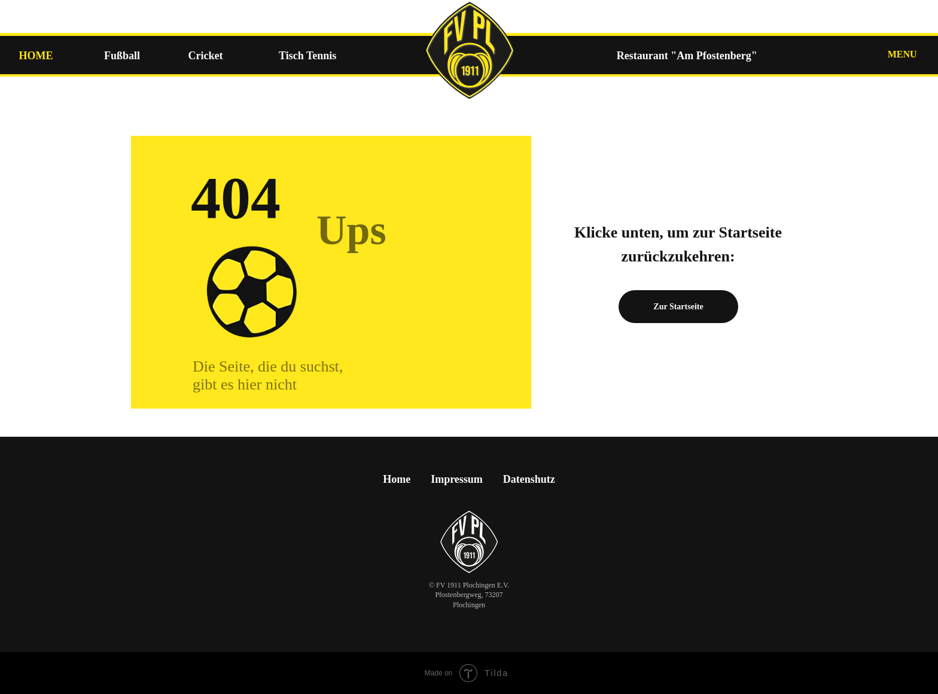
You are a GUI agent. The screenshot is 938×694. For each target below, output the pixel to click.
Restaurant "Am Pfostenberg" (687, 56)
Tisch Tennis (307, 56)
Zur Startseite (678, 306)
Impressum (457, 479)
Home (396, 479)
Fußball (122, 56)
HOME (36, 56)
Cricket (205, 56)
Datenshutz (529, 479)
